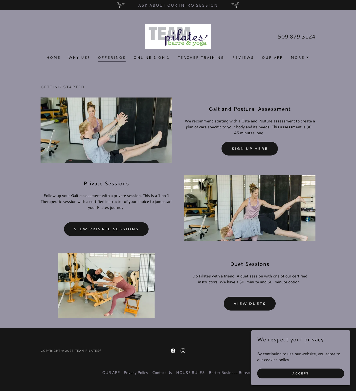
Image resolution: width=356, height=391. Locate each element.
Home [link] (53, 57)
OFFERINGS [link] (112, 57)
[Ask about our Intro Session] (178, 5)
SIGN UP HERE (249, 148)
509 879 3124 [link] (296, 36)
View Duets (250, 303)
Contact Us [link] (162, 372)
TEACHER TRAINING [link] (201, 57)
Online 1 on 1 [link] (152, 57)
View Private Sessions (106, 229)
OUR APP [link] (272, 57)
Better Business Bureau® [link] (231, 372)
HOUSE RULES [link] (190, 372)
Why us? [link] (79, 57)
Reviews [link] (243, 57)
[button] (300, 57)
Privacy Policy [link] (136, 372)
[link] (178, 36)
